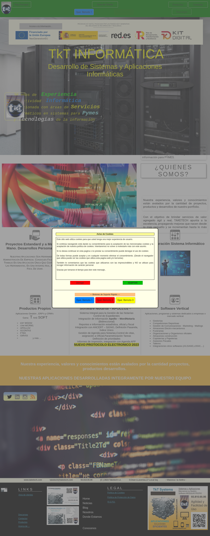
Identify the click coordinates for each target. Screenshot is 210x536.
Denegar (80, 283)
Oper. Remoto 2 (105, 300)
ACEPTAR (132, 283)
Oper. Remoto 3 (125, 300)
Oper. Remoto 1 (84, 300)
